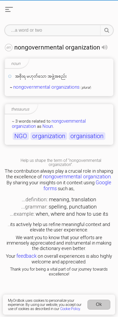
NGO (20, 136)
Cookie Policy (70, 309)
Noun (47, 126)
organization (48, 136)
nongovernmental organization (77, 177)
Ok (99, 304)
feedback (27, 256)
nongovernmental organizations (46, 87)
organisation (87, 136)
